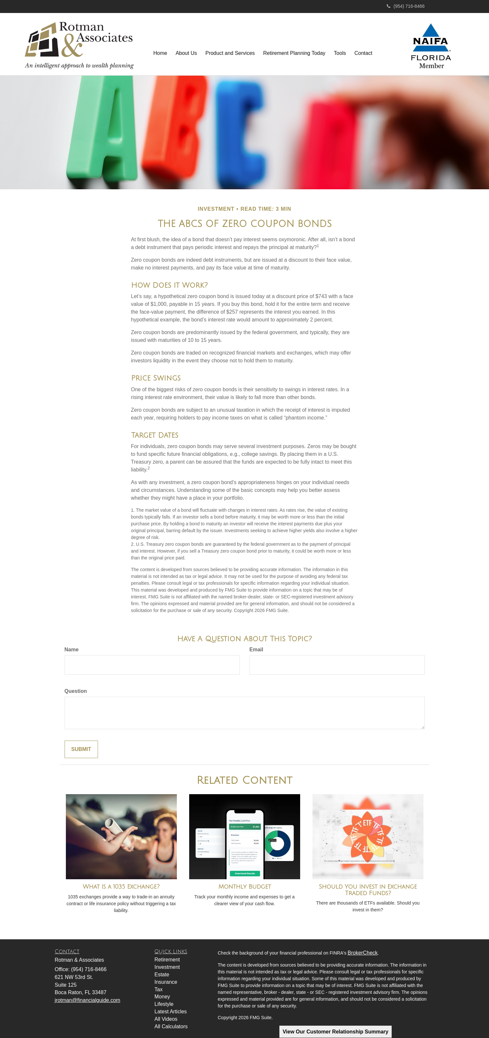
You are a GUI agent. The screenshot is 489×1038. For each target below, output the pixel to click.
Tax (158, 989)
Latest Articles (170, 1011)
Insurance (165, 982)
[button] (186, 46)
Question (76, 691)
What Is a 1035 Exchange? (121, 886)
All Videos (165, 1019)
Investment (167, 967)
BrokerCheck (362, 953)
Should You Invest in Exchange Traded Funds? (368, 889)
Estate (161, 974)
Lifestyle (164, 1004)
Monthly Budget (244, 886)
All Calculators (171, 1026)
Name (72, 649)
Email (256, 649)
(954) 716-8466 (406, 6)
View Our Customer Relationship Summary (335, 1031)
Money (162, 996)
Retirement (167, 959)
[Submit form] (81, 749)
